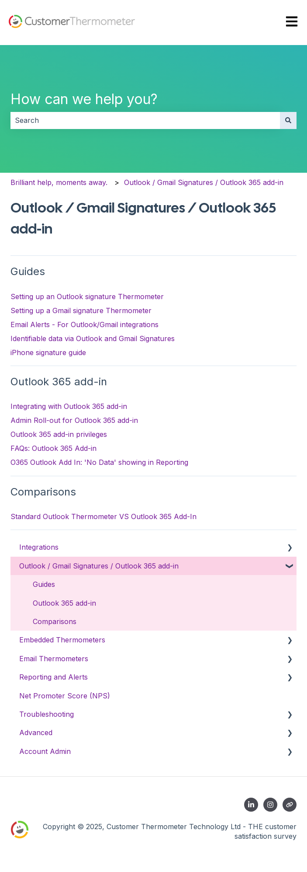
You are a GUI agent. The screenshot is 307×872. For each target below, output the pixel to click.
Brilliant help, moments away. (58, 182)
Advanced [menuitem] (35, 732)
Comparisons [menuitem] (54, 621)
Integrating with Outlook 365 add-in (68, 406)
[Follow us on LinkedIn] (251, 805)
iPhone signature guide (48, 352)
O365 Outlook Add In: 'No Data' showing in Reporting (99, 462)
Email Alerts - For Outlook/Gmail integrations (84, 324)
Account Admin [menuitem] (45, 751)
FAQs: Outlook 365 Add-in (53, 448)
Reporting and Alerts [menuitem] (53, 677)
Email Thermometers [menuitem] (53, 658)
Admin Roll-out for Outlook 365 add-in (74, 420)
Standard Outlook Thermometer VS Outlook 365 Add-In (103, 516)
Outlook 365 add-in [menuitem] (64, 603)
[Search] (288, 120)
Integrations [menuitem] (39, 547)
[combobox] (145, 120)
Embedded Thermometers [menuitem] (62, 639)
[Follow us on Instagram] (270, 805)
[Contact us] (290, 805)
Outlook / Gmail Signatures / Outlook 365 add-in (203, 182)
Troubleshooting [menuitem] (46, 714)
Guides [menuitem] (44, 584)
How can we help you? (84, 99)
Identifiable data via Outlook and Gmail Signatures (92, 338)
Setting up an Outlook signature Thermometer (87, 296)
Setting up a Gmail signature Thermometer (81, 310)
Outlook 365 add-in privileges (58, 434)
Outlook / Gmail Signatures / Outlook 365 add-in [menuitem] (99, 566)
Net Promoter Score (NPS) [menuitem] (64, 695)
